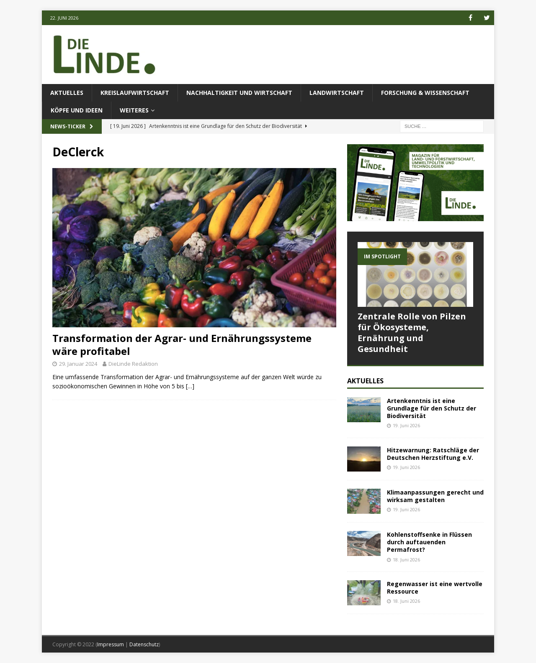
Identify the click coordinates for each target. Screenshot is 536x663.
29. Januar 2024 (78, 363)
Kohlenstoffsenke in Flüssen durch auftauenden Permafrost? (429, 541)
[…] (190, 386)
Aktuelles (66, 93)
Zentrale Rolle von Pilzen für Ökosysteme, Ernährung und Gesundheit (412, 332)
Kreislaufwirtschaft (134, 93)
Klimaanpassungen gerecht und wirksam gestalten (435, 496)
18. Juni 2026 (406, 559)
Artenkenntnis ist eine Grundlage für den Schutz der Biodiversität (431, 408)
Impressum (110, 644)
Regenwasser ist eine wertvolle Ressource (434, 587)
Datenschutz (144, 644)
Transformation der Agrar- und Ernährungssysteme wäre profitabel (182, 344)
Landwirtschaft (336, 93)
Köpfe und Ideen (77, 110)
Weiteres (134, 110)
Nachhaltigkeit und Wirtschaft (239, 93)
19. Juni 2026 (406, 425)
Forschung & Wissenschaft (425, 93)
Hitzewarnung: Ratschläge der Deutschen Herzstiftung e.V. (433, 454)
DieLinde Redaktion (133, 363)
